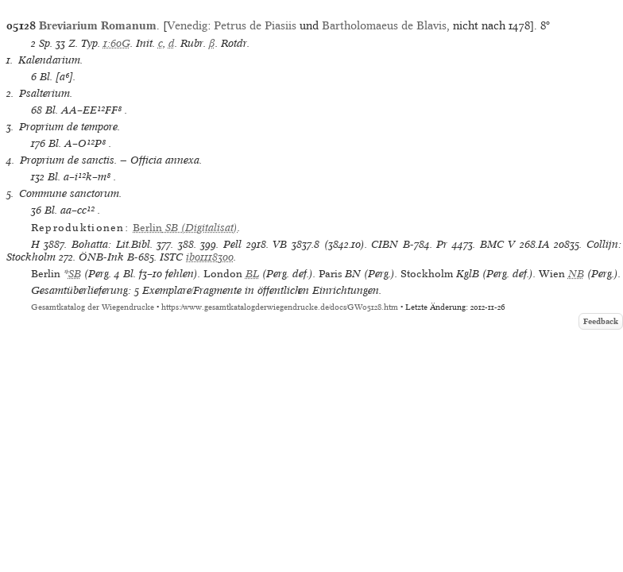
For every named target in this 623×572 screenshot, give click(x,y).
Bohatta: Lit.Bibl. (112, 244)
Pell (232, 244)
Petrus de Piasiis (255, 25)
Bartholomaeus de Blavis (384, 25)
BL (252, 273)
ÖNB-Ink (101, 257)
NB (576, 273)
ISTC (171, 257)
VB (280, 244)
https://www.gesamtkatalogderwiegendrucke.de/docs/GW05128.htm (279, 307)
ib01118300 (210, 257)
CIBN (384, 244)
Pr (441, 244)
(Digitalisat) (185, 227)
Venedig (187, 25)
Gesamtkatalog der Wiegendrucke (92, 307)
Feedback (600, 321)
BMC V (498, 244)
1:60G (116, 43)
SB (74, 273)
